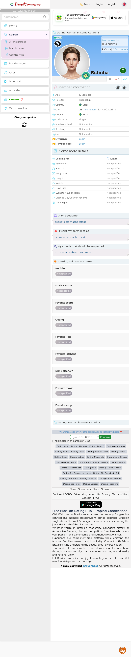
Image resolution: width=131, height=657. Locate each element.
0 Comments (120, 49)
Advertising (80, 583)
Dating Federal (118, 541)
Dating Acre (63, 535)
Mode (85, 4)
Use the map (14, 54)
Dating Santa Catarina (110, 568)
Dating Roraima (88, 568)
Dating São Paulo (72, 573)
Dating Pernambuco (71, 557)
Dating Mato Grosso (117, 546)
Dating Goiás (60, 546)
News (73, 578)
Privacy (106, 583)
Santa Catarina (107, 109)
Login (99, 4)
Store (96, 578)
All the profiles (15, 42)
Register (112, 4)
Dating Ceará (77, 541)
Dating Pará (85, 551)
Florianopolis (89, 109)
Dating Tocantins (109, 573)
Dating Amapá (96, 535)
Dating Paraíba (100, 551)
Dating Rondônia (69, 568)
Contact (86, 587)
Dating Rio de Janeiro (110, 557)
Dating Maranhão (95, 546)
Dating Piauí (90, 557)
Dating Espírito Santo (98, 541)
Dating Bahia (62, 541)
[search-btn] (45, 17)
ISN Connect (90, 655)
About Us (94, 583)
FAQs (96, 587)
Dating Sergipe (90, 573)
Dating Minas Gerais (66, 551)
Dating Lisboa (77, 546)
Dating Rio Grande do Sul (106, 562)
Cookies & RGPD (62, 583)
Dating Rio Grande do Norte (77, 562)
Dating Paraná (118, 551)
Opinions (106, 578)
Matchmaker (14, 48)
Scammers (84, 578)
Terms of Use (119, 583)
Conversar (25, 4)
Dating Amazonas (116, 535)
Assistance (122, 650)
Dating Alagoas (79, 535)
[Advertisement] (90, 17)
